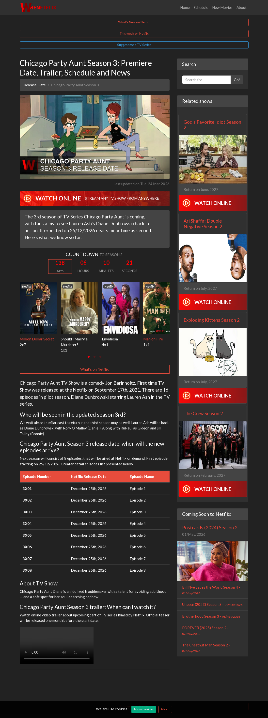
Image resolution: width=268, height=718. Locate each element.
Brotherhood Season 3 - (211, 616)
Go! (237, 79)
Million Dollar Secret (37, 339)
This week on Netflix (134, 33)
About (241, 7)
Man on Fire (153, 339)
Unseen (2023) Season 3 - (212, 604)
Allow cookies (144, 709)
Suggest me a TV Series (134, 45)
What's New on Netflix (134, 22)
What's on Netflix (94, 369)
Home (185, 7)
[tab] (89, 356)
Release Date (35, 85)
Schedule (201, 7)
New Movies (222, 7)
